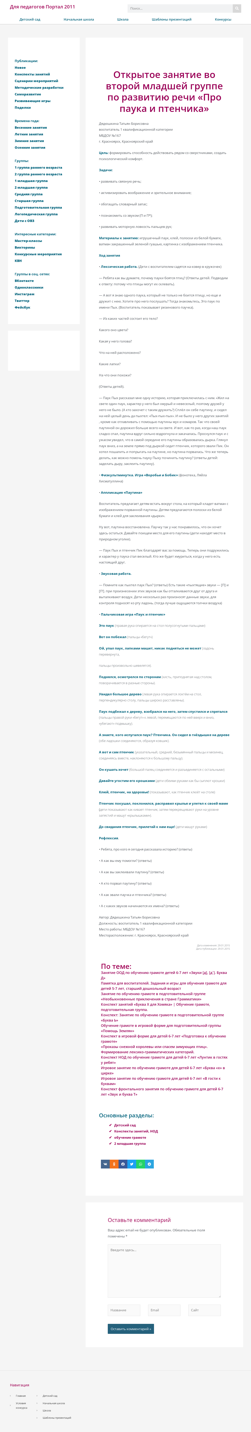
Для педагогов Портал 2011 (42, 6)
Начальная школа (79, 19)
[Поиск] (237, 8)
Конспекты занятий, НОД (136, 1131)
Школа (123, 19)
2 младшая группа (130, 1143)
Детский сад (30, 19)
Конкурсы (223, 19)
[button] (105, 1164)
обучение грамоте (130, 1137)
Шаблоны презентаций (172, 19)
